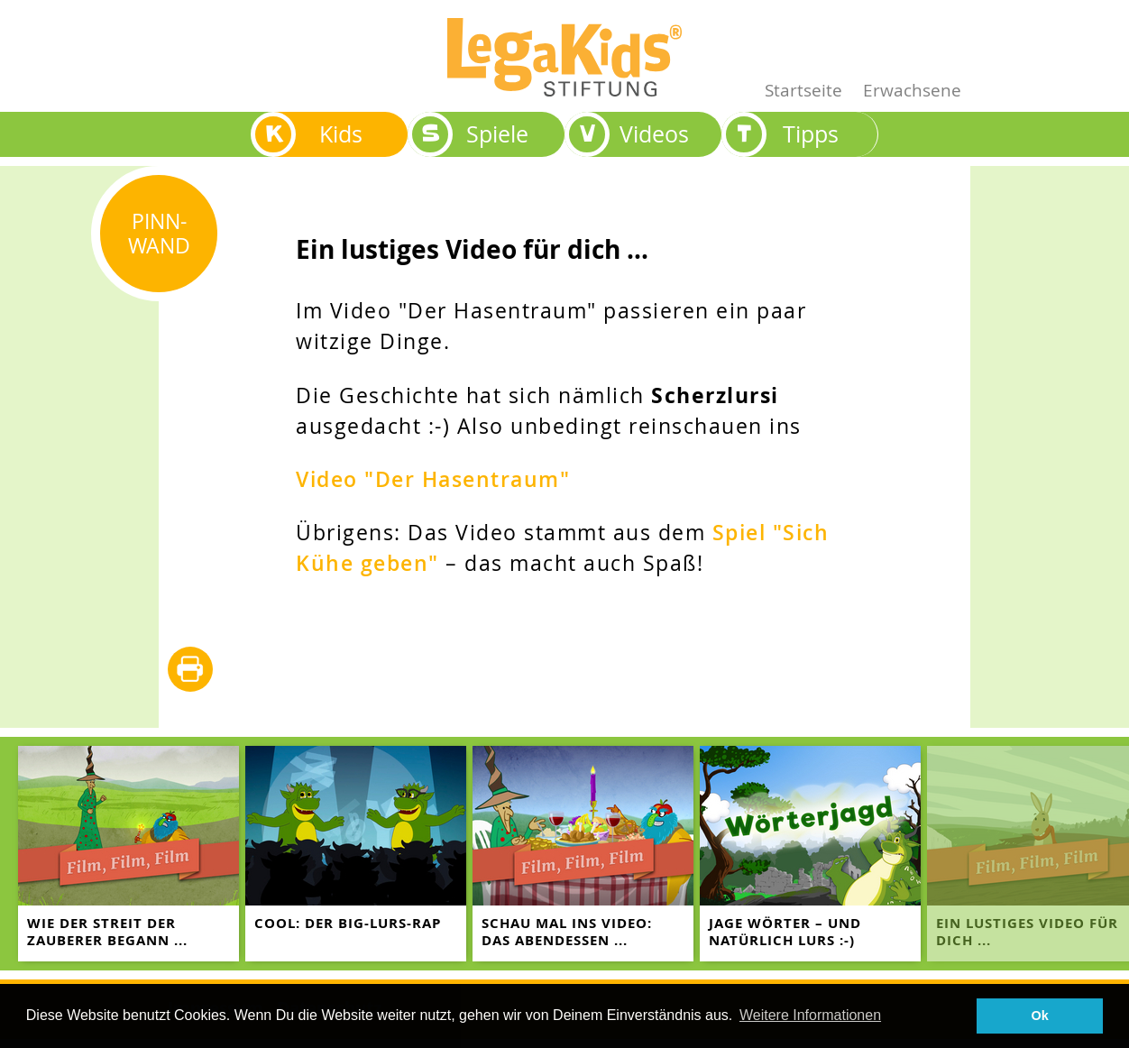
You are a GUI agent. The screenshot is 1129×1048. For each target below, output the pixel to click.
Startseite (803, 89)
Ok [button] (1040, 1015)
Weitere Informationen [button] (810, 1015)
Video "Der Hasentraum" (433, 479)
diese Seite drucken (190, 670)
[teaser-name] (128, 853)
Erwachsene (912, 89)
